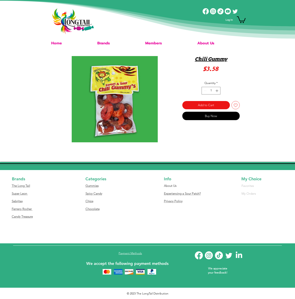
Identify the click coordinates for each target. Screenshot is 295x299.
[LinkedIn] (239, 255)
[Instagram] (213, 11)
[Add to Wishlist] (235, 105)
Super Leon (20, 194)
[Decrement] (204, 90)
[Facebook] (206, 11)
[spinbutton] (211, 90)
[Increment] (217, 90)
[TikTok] (220, 11)
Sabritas (17, 201)
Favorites (248, 186)
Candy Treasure (22, 216)
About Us (170, 186)
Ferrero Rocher (22, 209)
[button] (241, 19)
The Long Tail (21, 186)
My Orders (249, 194)
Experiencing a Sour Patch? (182, 194)
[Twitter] (235, 11)
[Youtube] (228, 11)
